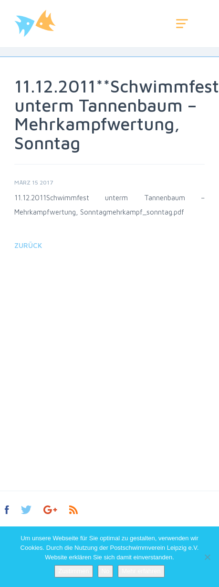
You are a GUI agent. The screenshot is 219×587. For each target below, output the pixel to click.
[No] (207, 557)
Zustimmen (73, 571)
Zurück (28, 245)
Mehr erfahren (141, 571)
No (106, 571)
